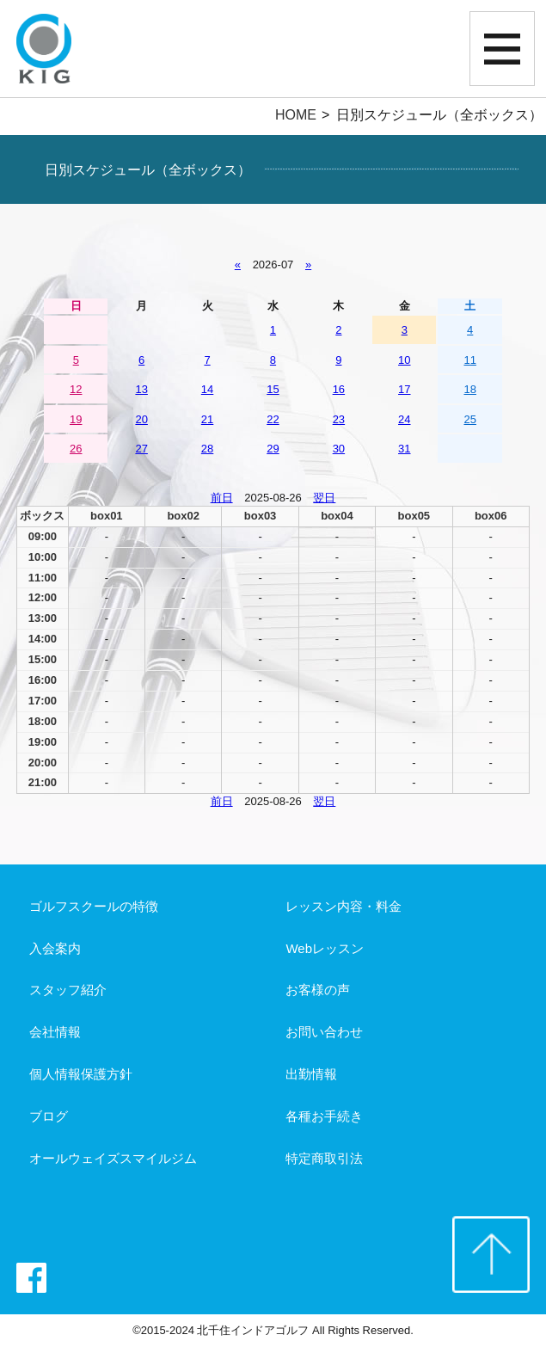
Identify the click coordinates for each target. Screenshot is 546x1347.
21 (207, 419)
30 (339, 448)
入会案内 (55, 948)
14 (207, 389)
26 (76, 448)
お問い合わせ (324, 1031)
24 (404, 419)
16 (339, 389)
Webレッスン (324, 948)
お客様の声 (317, 989)
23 (339, 419)
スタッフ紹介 (68, 989)
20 (141, 419)
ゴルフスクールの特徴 (93, 906)
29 (273, 448)
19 (76, 419)
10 (404, 360)
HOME (295, 115)
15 (273, 389)
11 (469, 360)
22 (273, 419)
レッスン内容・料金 (343, 906)
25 (469, 419)
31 (404, 448)
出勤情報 (311, 1074)
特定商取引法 (324, 1158)
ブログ (48, 1116)
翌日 (324, 497)
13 (141, 389)
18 (469, 389)
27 (141, 448)
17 (404, 389)
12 (76, 389)
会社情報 (55, 1031)
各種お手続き (324, 1116)
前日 (222, 497)
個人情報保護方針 (80, 1074)
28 (207, 448)
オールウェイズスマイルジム (113, 1158)
